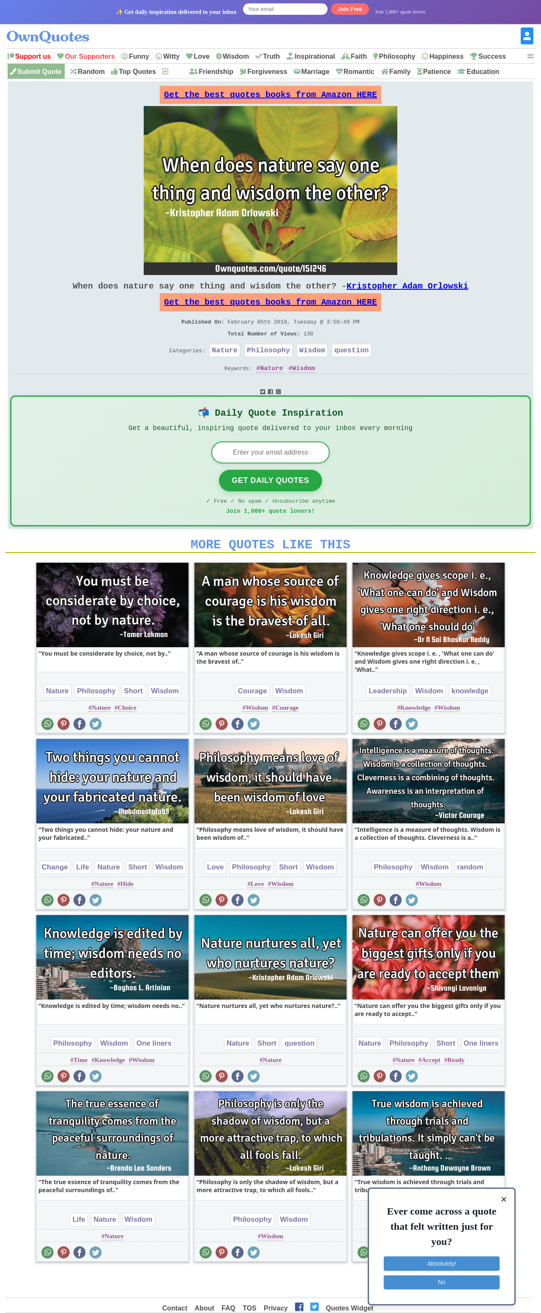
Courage (252, 717)
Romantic (359, 71)
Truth (271, 56)
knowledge (470, 717)
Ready (456, 1086)
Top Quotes (137, 71)
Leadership (388, 717)
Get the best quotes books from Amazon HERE (270, 97)
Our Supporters (90, 56)
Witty (171, 56)
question (351, 365)
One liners (154, 1069)
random (470, 893)
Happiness (446, 56)
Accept (431, 1086)
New (176, 71)
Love (201, 56)
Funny (139, 56)
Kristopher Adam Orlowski (407, 292)
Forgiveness (267, 71)
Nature (225, 365)
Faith (359, 56)
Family (400, 71)
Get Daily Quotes (270, 501)
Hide (127, 910)
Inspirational (315, 56)
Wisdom (236, 56)
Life (82, 893)
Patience (437, 71)
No (441, 1281)
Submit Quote (39, 71)
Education (483, 71)
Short (133, 717)
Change (54, 893)
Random (91, 71)
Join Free (350, 9)
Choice (126, 733)
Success (492, 56)
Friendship (216, 71)
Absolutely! (441, 1262)
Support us (33, 56)
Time (80, 1086)
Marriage (315, 71)
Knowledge (415, 733)
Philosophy (397, 56)
